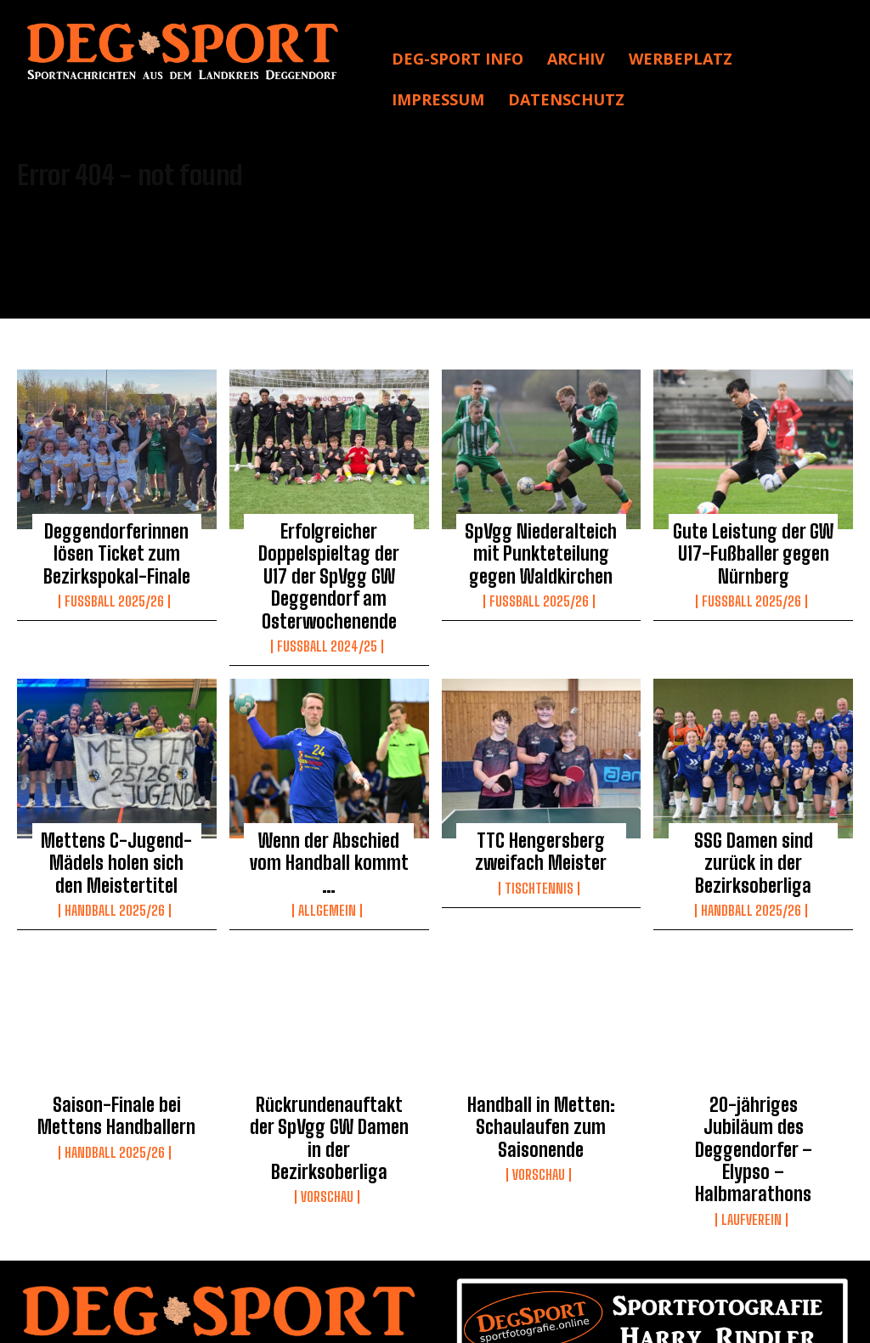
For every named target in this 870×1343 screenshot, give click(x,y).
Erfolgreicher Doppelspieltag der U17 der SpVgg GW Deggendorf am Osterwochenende (329, 568)
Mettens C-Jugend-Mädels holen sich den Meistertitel (116, 838)
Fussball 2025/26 (114, 591)
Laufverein (751, 1132)
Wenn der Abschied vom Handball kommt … (329, 829)
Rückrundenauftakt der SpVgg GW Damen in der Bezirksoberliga (329, 1090)
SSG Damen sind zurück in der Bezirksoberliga (753, 829)
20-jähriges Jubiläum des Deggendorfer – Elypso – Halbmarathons (753, 1090)
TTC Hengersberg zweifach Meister (541, 829)
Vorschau (327, 1132)
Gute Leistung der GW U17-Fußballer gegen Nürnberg (753, 550)
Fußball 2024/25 (327, 628)
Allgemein (327, 862)
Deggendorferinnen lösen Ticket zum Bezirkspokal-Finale (116, 550)
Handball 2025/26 (115, 880)
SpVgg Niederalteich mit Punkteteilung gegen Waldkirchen (541, 550)
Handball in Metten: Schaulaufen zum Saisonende (540, 1090)
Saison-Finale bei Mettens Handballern (117, 1081)
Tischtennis (539, 862)
